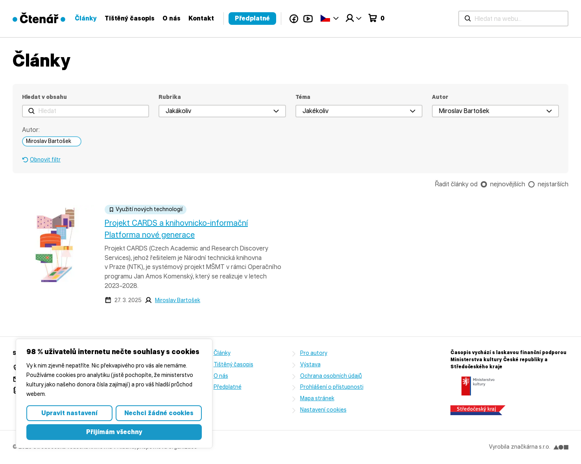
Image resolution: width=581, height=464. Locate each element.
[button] (222, 111)
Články (269, 18)
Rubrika (170, 97)
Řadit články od (456, 184)
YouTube (491, 18)
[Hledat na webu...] (194, 18)
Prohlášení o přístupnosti (331, 387)
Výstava (310, 364)
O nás (355, 18)
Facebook (477, 18)
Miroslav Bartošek (177, 300)
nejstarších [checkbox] (553, 184)
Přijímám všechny (114, 432)
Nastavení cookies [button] (323, 409)
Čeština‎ (509, 18)
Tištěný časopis (313, 18)
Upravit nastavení (69, 413)
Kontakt (385, 18)
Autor (440, 97)
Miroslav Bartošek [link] (48, 141)
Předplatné (436, 18)
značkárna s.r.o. (539, 447)
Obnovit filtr (45, 159)
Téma (302, 97)
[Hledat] (85, 111)
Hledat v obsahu (44, 97)
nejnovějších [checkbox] (507, 184)
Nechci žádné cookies (159, 413)
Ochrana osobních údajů (331, 376)
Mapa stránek (317, 398)
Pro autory (313, 353)
